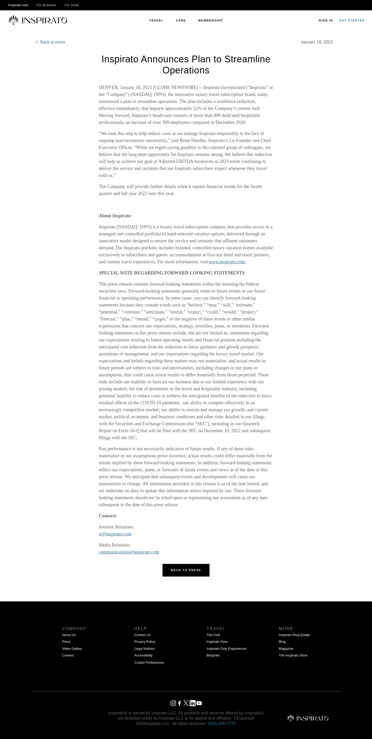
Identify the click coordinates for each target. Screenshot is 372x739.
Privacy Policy (144, 642)
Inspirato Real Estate (294, 635)
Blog (282, 642)
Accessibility (143, 655)
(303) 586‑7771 (221, 723)
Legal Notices (144, 649)
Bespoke (213, 655)
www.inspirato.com (226, 261)
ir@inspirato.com (115, 533)
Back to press (49, 42)
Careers (68, 655)
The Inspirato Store (293, 655)
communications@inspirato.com (129, 552)
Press (66, 642)
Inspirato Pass (217, 642)
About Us (69, 635)
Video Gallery (72, 649)
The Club (213, 635)
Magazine (286, 649)
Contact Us (142, 635)
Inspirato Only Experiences (227, 649)
